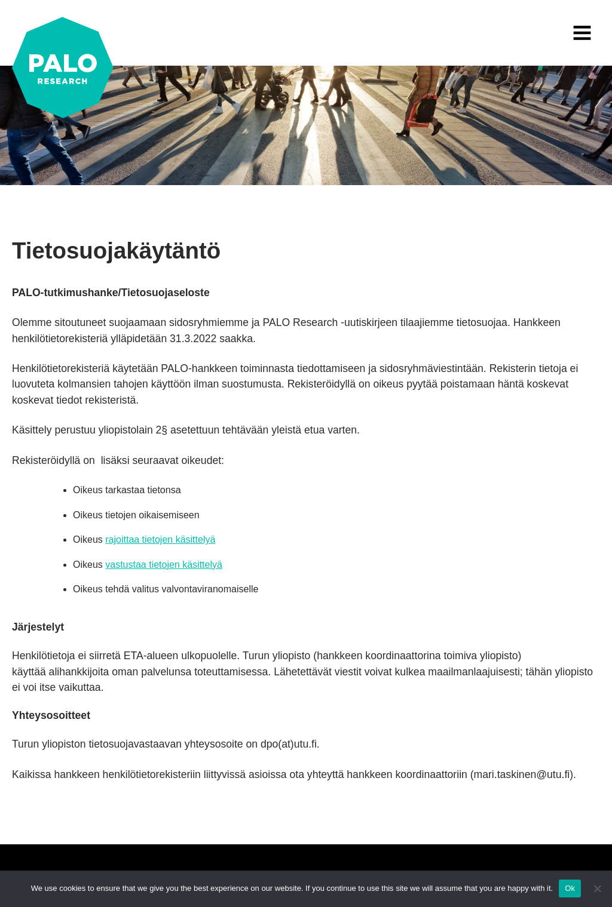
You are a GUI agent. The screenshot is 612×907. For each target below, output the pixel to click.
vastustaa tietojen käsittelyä (163, 564)
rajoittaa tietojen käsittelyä (160, 539)
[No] (597, 888)
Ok (570, 888)
